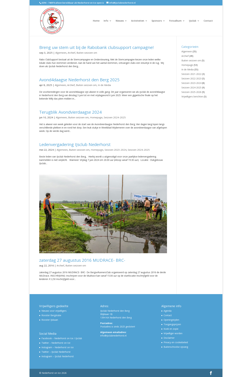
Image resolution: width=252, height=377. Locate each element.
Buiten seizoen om (86, 52)
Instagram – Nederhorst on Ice (57, 347)
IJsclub (192, 21)
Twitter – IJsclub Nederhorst (56, 351)
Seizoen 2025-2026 (191, 92)
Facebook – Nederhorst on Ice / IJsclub (61, 338)
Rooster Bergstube (51, 315)
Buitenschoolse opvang (176, 346)
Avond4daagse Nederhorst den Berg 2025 (79, 80)
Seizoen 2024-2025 (115, 117)
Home (96, 21)
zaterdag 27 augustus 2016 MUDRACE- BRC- (82, 260)
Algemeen (60, 52)
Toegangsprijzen (172, 324)
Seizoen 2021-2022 (191, 73)
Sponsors (157, 21)
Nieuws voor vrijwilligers (54, 310)
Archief (71, 52)
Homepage (96, 117)
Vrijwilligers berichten (192, 96)
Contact (208, 21)
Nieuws (120, 21)
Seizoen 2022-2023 (191, 78)
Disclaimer (169, 337)
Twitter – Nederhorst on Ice (55, 342)
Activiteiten (137, 21)
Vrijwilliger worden (173, 333)
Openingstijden (171, 319)
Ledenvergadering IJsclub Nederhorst (75, 144)
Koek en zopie (171, 328)
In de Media (104, 85)
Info (106, 21)
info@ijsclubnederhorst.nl (113, 335)
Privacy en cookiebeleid (176, 342)
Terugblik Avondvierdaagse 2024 (70, 112)
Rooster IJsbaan (49, 319)
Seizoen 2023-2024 (115, 149)
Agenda (167, 310)
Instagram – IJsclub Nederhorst (57, 356)
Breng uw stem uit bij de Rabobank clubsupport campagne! (96, 47)
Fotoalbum (175, 21)
